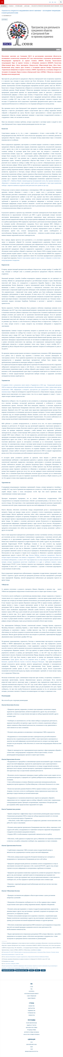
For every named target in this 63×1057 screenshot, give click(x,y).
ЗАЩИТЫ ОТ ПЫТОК (31, 1025)
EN (50, 2)
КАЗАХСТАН (31, 1006)
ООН (31, 970)
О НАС (31, 986)
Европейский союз (8, 970)
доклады (26, 6)
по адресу (38, 950)
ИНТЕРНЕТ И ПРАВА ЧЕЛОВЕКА (31, 1032)
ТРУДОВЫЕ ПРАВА (31, 1029)
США (43, 970)
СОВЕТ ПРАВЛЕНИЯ (31, 996)
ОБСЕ (37, 970)
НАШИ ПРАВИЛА (31, 998)
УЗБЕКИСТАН (31, 1015)
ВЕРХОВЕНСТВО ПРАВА (31, 1027)
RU (55, 2)
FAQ (31, 989)
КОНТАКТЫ (31, 991)
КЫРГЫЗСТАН (31, 1008)
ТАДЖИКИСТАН (31, 1010)
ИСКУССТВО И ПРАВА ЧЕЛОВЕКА (31, 1034)
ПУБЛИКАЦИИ (18, 6)
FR (53, 2)
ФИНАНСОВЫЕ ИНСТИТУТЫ (31, 1051)
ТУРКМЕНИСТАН (31, 1012)
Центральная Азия (22, 970)
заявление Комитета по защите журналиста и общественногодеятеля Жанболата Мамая (26, 956)
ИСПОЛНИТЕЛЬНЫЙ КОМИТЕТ (31, 993)
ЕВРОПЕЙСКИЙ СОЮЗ (31, 1044)
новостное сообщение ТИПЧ (12, 963)
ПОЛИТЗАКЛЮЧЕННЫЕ (31, 1022)
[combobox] (61, 2)
